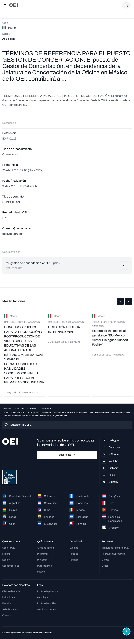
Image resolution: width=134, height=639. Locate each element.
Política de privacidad (48, 591)
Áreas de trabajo (45, 548)
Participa (7, 603)
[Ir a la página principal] (13, 5)
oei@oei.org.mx (12, 233)
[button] (120, 301)
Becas (105, 566)
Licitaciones (46, 408)
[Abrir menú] (5, 5)
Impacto (41, 571)
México (33, 408)
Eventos (73, 548)
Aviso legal (42, 597)
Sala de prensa (10, 609)
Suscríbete (67, 455)
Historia (6, 554)
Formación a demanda (113, 554)
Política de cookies (46, 603)
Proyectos (42, 559)
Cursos (105, 559)
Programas (43, 554)
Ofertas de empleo (11, 591)
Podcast (73, 559)
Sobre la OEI (8, 548)
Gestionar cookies (46, 609)
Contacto (7, 615)
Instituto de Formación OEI (115, 548)
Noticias (73, 554)
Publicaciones (44, 566)
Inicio (23, 408)
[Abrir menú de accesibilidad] (126, 631)
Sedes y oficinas (10, 566)
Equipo (6, 559)
